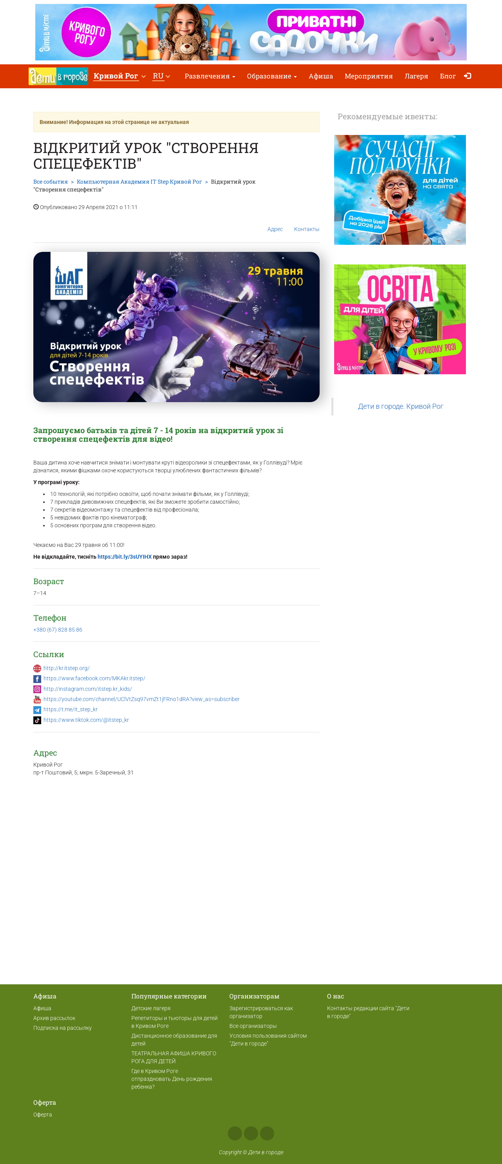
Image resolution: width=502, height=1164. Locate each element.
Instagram (251, 1133)
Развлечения (210, 75)
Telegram (267, 1133)
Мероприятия (369, 75)
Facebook (235, 1133)
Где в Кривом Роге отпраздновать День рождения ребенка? (171, 1079)
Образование (272, 75)
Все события (50, 181)
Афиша (321, 75)
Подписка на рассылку (62, 1028)
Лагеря (416, 75)
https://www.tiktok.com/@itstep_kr (86, 720)
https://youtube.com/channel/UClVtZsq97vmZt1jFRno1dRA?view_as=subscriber (142, 699)
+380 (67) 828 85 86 (57, 630)
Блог (448, 75)
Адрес (275, 222)
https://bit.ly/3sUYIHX (125, 557)
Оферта (42, 1114)
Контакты (307, 223)
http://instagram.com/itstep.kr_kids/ (88, 689)
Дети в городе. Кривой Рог (401, 406)
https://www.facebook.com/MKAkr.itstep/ (95, 678)
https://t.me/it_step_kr (71, 709)
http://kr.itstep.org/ (67, 668)
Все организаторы (253, 1026)
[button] (119, 76)
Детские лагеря (151, 1008)
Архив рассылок (54, 1018)
